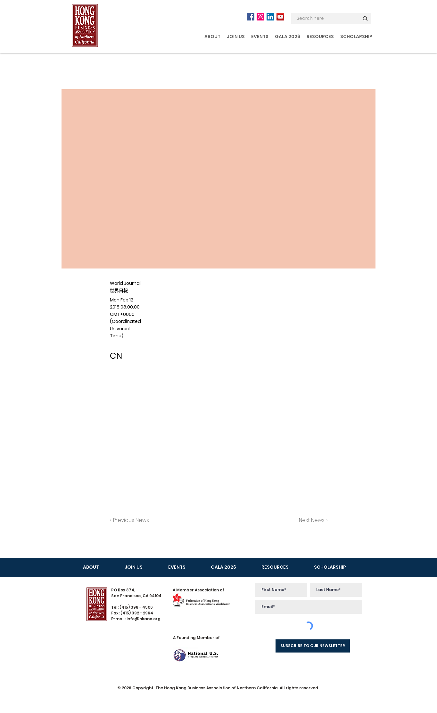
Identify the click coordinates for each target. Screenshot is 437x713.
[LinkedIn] (270, 16)
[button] (212, 36)
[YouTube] (280, 16)
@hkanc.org (148, 618)
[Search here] (323, 18)
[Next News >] (312, 520)
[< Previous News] (131, 520)
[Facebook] (250, 16)
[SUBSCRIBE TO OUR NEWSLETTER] (312, 646)
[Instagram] (260, 16)
